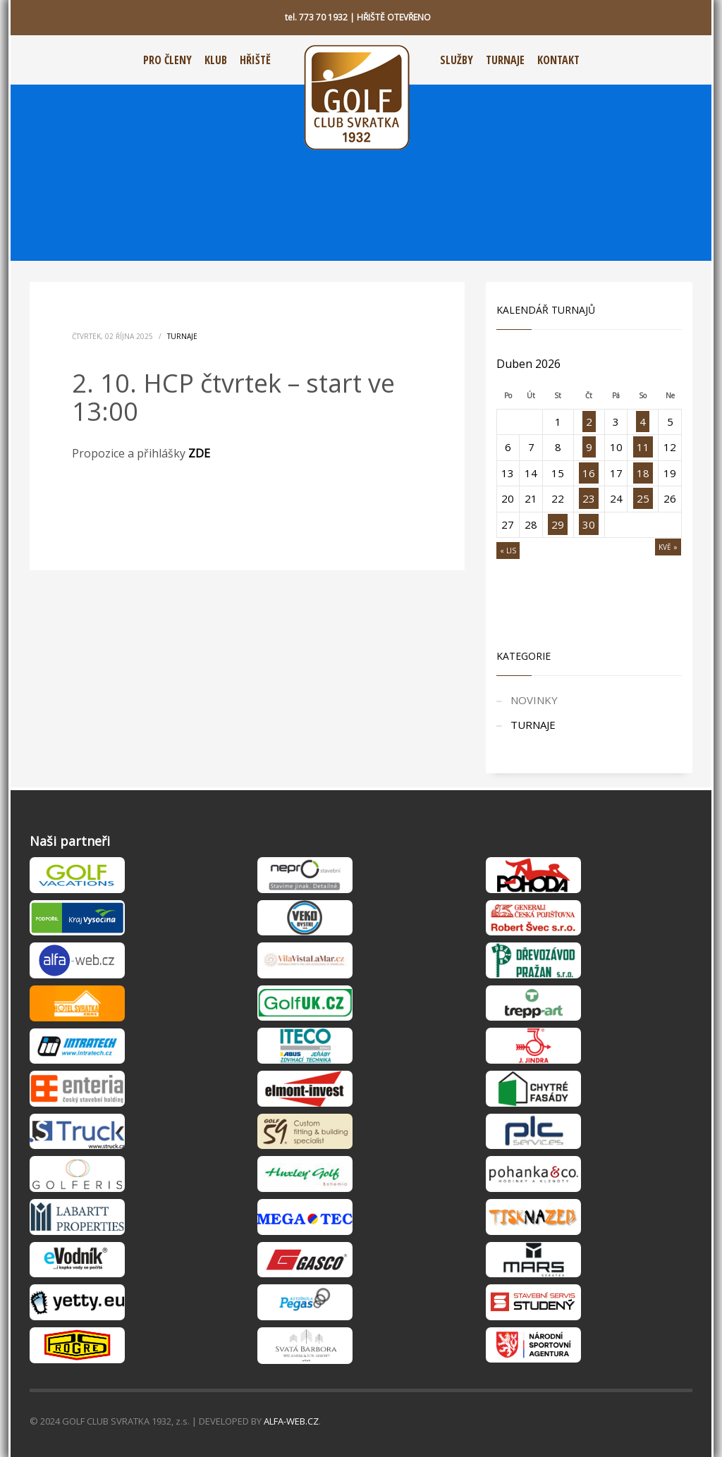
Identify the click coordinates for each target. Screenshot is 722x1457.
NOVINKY (534, 700)
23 (588, 498)
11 (643, 447)
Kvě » (668, 547)
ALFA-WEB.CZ (291, 1421)
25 (643, 498)
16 (588, 473)
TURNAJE (182, 336)
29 (557, 524)
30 (588, 524)
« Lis (508, 550)
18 (643, 473)
